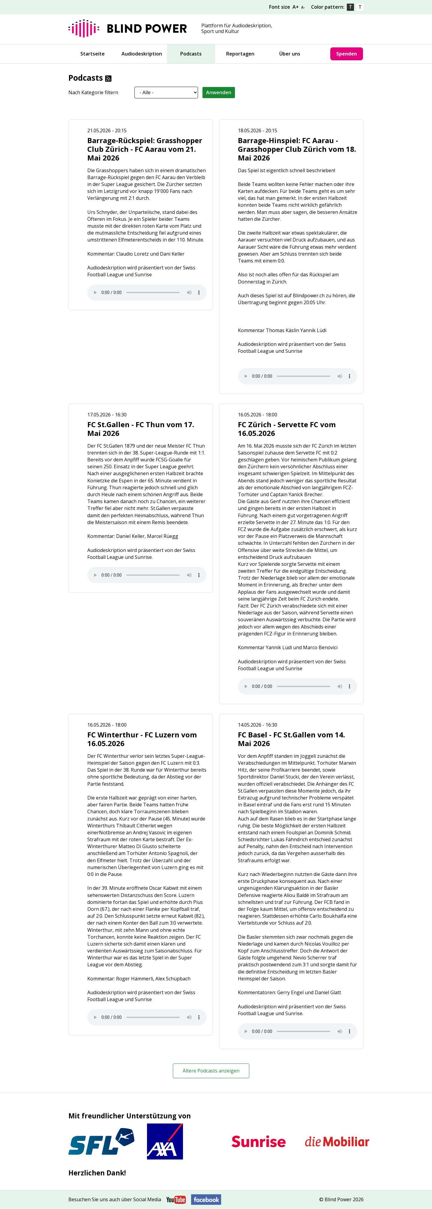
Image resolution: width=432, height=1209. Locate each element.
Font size (280, 7)
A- (303, 7)
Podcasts (191, 53)
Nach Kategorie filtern (93, 92)
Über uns (289, 53)
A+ (295, 7)
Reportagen (240, 53)
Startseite (92, 53)
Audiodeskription (142, 53)
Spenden (346, 53)
